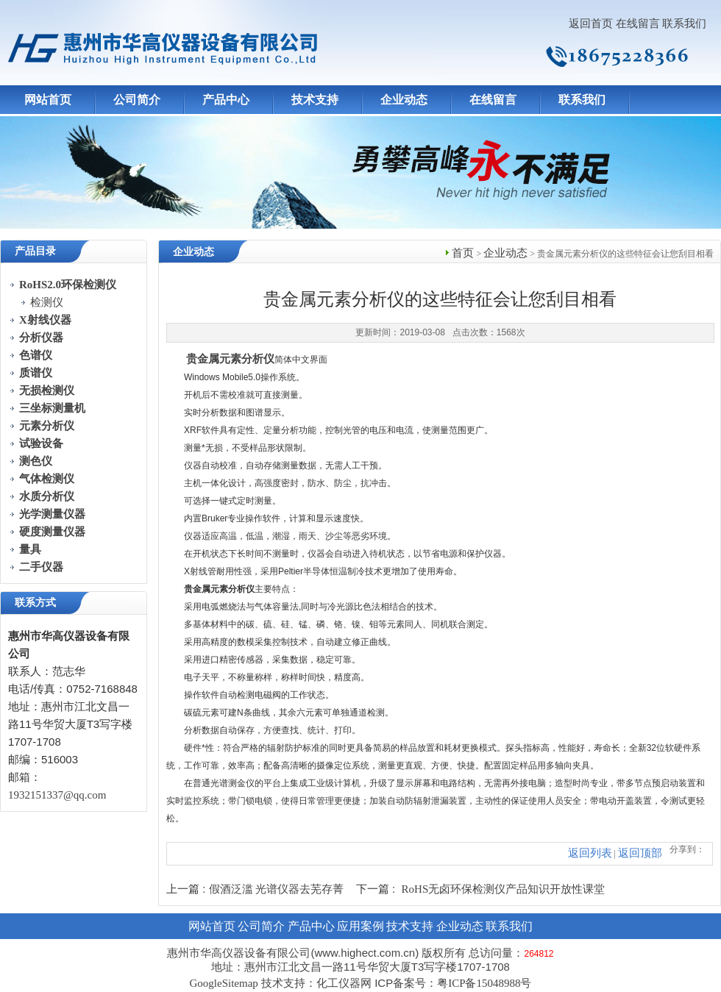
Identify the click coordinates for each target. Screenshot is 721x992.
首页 (463, 253)
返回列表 (590, 853)
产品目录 (35, 251)
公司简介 (136, 99)
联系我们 (684, 23)
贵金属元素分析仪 (230, 359)
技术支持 (314, 99)
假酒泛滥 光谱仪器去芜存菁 (276, 889)
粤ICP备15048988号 (484, 983)
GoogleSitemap (223, 983)
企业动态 (403, 99)
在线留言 (638, 23)
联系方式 (35, 602)
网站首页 (47, 99)
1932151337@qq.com (57, 795)
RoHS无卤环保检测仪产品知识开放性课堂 (503, 889)
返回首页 (591, 23)
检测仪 (46, 302)
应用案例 (360, 926)
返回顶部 (640, 853)
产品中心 (225, 99)
